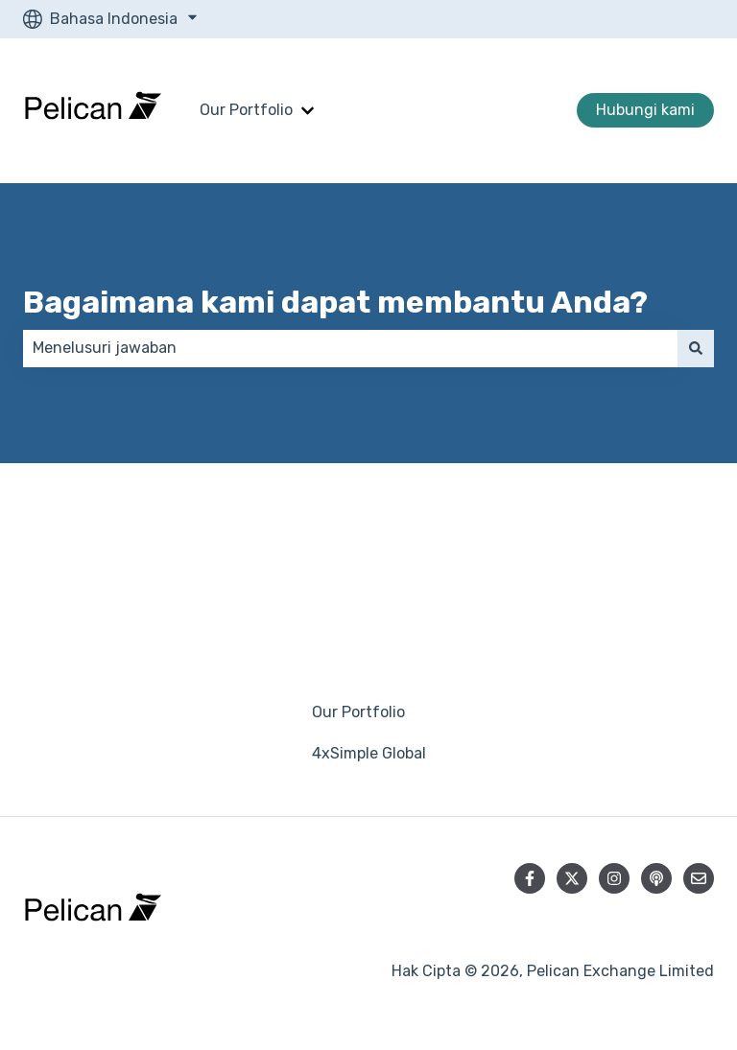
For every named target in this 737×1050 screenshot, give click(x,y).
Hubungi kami (645, 110)
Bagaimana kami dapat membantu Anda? (335, 302)
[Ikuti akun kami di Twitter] (572, 878)
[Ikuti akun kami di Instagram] (614, 878)
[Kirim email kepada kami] (698, 878)
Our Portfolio (246, 110)
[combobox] (350, 348)
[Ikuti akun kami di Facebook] (529, 878)
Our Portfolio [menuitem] (358, 712)
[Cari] (696, 348)
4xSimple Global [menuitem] (369, 753)
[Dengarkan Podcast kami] (656, 878)
